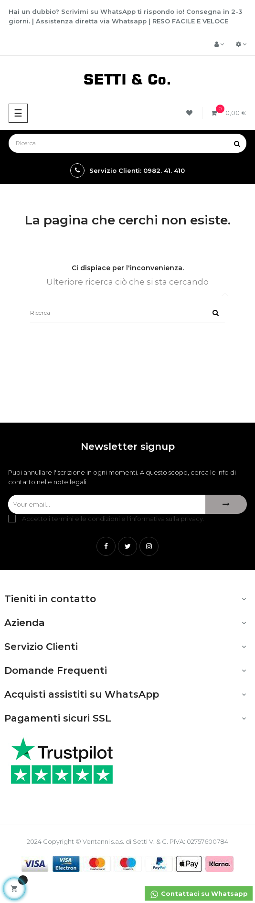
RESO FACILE (173, 21)
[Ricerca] (127, 143)
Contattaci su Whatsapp (198, 894)
